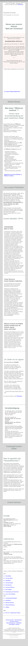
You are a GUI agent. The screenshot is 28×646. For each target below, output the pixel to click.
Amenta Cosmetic (10, 619)
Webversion (20, 4)
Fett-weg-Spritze (18, 619)
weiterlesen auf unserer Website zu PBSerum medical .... (13, 175)
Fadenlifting (18, 622)
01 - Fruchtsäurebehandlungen (10, 598)
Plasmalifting (12, 624)
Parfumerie (19, 396)
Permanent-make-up (14, 621)
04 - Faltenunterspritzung (8, 604)
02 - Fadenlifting (6, 600)
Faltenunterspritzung (10, 622)
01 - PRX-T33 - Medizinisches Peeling (11, 612)
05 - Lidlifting (6, 607)
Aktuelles (17, 624)
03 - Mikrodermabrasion (8, 602)
